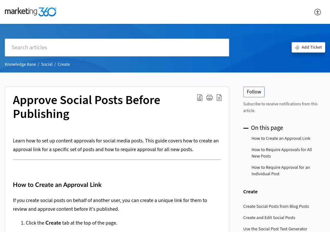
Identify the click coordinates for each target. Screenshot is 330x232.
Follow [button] (254, 91)
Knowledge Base (20, 64)
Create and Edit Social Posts (269, 218)
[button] (318, 12)
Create (64, 64)
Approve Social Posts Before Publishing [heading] (86, 107)
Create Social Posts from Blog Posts (276, 206)
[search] (117, 47)
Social (47, 64)
